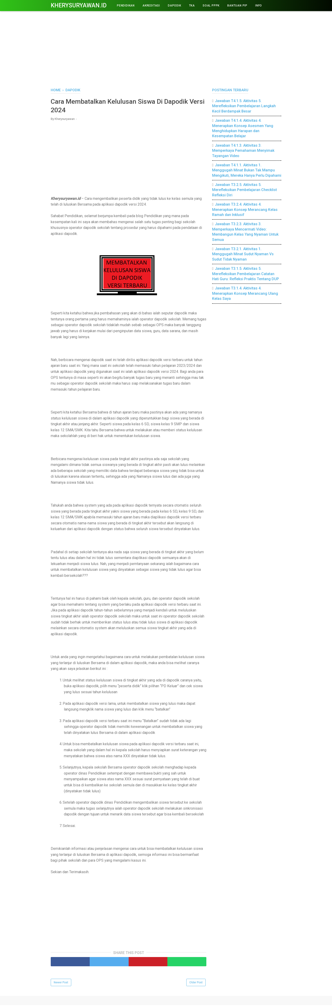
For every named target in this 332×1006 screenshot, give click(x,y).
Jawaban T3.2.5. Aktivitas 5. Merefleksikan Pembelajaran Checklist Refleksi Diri (244, 189)
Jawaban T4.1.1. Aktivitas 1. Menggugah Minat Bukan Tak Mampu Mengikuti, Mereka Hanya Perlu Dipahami (246, 170)
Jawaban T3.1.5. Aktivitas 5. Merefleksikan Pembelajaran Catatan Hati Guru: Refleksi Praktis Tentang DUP (245, 273)
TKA (192, 5)
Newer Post (61, 983)
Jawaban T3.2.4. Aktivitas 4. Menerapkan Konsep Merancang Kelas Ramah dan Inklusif (245, 209)
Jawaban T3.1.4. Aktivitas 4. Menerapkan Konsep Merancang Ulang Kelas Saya (245, 293)
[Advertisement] (166, 48)
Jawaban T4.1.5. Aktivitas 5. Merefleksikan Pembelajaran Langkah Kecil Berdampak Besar (244, 106)
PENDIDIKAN (126, 5)
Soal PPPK (211, 5)
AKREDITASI (151, 5)
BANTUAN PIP (237, 5)
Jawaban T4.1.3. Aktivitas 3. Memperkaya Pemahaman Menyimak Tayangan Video (243, 150)
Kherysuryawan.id (79, 5)
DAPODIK (174, 5)
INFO (258, 5)
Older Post (196, 983)
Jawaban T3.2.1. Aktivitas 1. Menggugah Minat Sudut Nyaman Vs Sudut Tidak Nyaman (243, 254)
